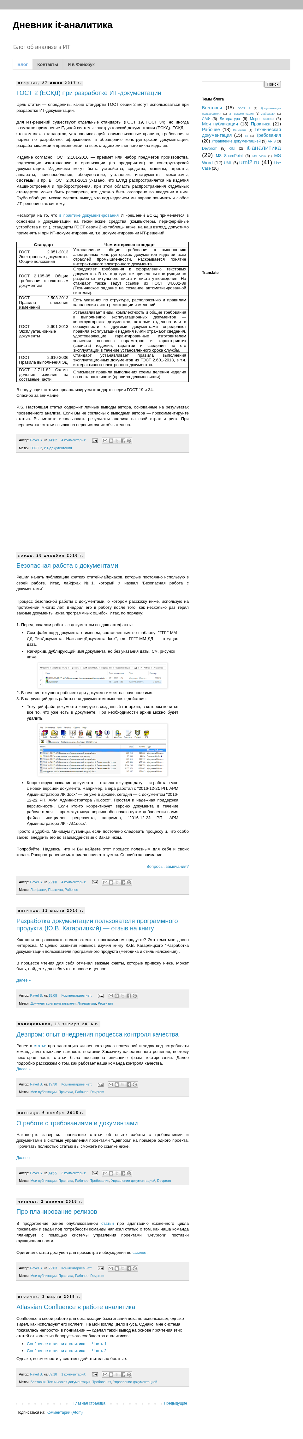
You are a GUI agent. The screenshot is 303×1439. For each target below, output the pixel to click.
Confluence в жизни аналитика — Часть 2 (67, 1350)
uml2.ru (249, 162)
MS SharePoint (229, 156)
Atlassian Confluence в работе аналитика (75, 1306)
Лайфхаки (38, 890)
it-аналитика (264, 147)
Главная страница (89, 1403)
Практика (55, 890)
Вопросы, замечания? (167, 866)
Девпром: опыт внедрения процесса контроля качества (97, 1034)
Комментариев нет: (77, 995)
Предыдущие (175, 1403)
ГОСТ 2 (36, 448)
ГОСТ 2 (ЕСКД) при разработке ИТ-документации (88, 92)
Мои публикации (43, 1092)
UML (228, 163)
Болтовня (37, 1382)
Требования (99, 1180)
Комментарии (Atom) (64, 1412)
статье (40, 1045)
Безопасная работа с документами (67, 565)
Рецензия (105, 1003)
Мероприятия (262, 119)
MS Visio (259, 156)
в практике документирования (89, 215)
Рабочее (71, 890)
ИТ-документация (58, 448)
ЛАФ (206, 119)
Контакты (47, 64)
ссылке (139, 1252)
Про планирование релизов (56, 1211)
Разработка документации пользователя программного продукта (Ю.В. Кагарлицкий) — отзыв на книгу (97, 924)
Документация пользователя (52, 1003)
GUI (232, 148)
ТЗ (246, 135)
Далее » (23, 980)
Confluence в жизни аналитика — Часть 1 (67, 1343)
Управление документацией (133, 1180)
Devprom (97, 1092)
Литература (87, 1003)
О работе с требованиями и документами (77, 1123)
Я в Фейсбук (81, 64)
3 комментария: (74, 1173)
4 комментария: (74, 440)
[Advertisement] (102, 506)
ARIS (272, 141)
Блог (22, 64)
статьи (107, 1223)
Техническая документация (69, 1382)
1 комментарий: (74, 1374)
